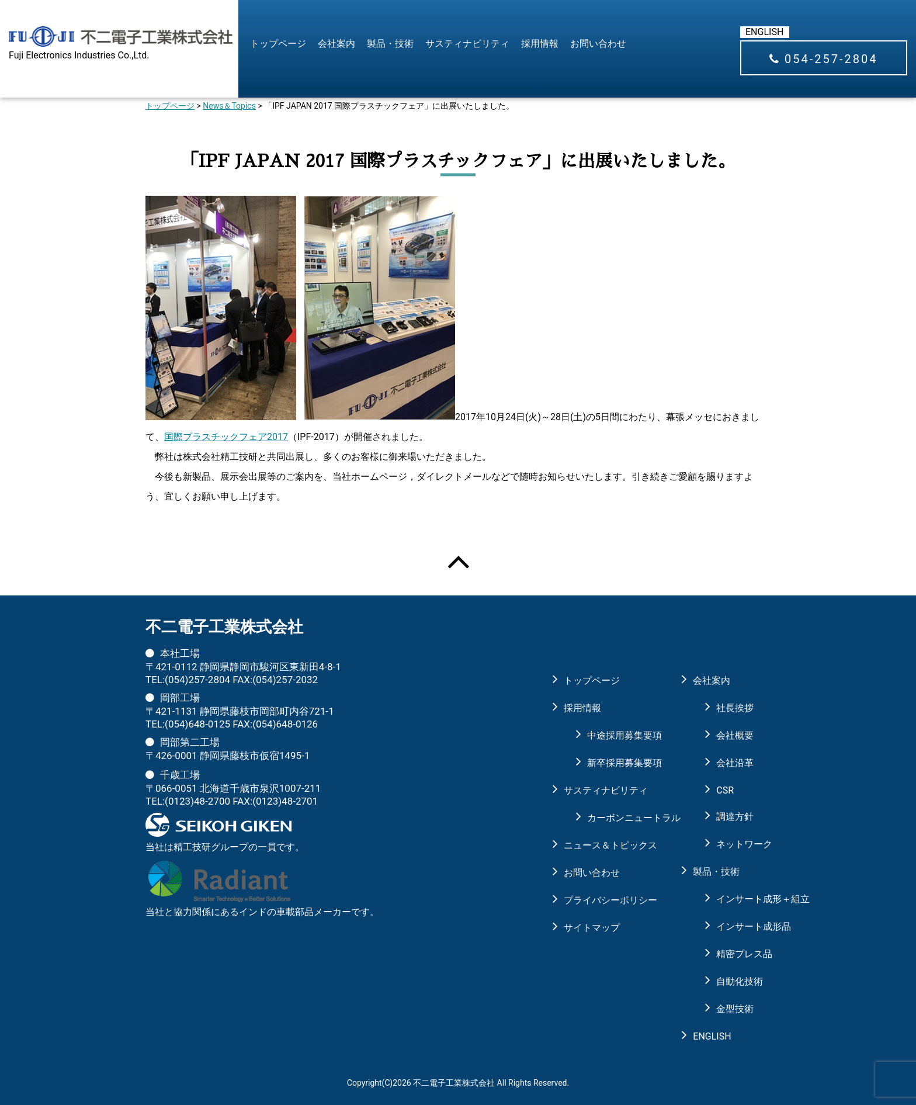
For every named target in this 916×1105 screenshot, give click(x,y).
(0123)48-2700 (197, 801)
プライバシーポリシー (602, 900)
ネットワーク (743, 844)
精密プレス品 (743, 953)
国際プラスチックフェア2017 (226, 436)
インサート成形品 (743, 926)
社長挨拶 (735, 707)
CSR (725, 790)
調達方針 (735, 816)
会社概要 (735, 735)
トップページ (278, 43)
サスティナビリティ (467, 43)
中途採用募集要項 (614, 735)
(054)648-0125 (197, 724)
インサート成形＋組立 (743, 899)
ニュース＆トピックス (602, 845)
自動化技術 (739, 981)
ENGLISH (764, 31)
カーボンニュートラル (614, 817)
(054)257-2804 (197, 679)
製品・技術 (390, 43)
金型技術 (735, 1008)
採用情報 (539, 43)
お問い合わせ (598, 43)
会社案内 (336, 43)
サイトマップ (592, 927)
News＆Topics (229, 105)
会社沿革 (735, 762)
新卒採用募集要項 (614, 762)
